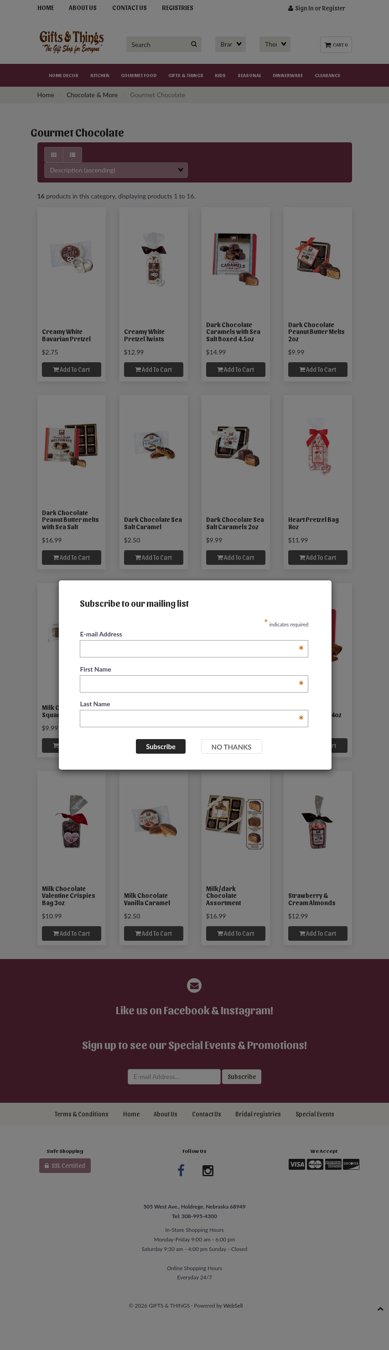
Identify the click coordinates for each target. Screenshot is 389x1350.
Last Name (192, 704)
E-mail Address (192, 634)
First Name (192, 669)
